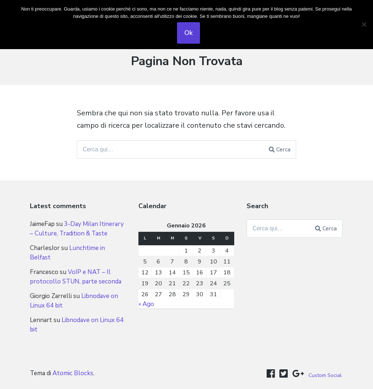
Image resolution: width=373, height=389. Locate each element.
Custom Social (325, 375)
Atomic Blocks (72, 373)
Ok (188, 32)
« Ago (146, 304)
